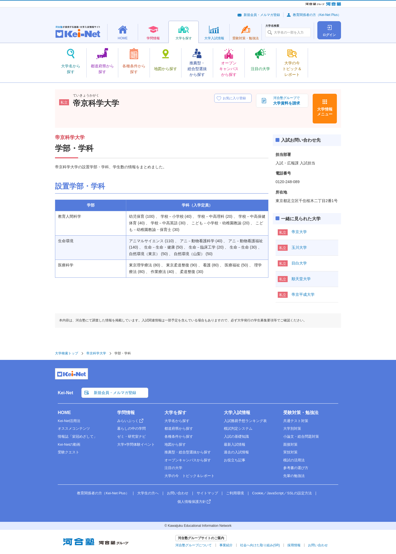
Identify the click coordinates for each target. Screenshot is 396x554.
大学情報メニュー (324, 111)
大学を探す (175, 412)
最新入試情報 (234, 444)
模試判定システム (238, 428)
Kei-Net (65, 392)
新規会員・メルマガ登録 (262, 15)
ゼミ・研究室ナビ (131, 436)
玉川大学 (299, 247)
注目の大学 (173, 468)
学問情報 (126, 412)
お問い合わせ (177, 493)
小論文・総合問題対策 (301, 436)
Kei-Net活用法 (69, 421)
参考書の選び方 (295, 468)
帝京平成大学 (303, 294)
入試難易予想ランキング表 (245, 421)
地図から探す (175, 444)
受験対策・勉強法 (300, 412)
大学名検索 (272, 25)
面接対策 (290, 444)
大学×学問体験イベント (136, 444)
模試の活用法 (294, 460)
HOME (64, 412)
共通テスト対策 (295, 421)
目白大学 (299, 263)
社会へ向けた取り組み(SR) (260, 545)
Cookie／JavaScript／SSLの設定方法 (282, 493)
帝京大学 (299, 232)
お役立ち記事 (234, 460)
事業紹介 (226, 545)
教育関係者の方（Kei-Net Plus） (317, 15)
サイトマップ (207, 493)
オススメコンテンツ (74, 428)
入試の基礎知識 (236, 436)
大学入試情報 (237, 412)
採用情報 (294, 545)
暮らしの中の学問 (131, 428)
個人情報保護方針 (191, 502)
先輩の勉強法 (294, 476)
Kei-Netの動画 (69, 444)
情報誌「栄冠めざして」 (77, 436)
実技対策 (290, 452)
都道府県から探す (178, 428)
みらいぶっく (128, 421)
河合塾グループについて (193, 545)
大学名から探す (176, 421)
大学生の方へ (148, 493)
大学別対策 (292, 428)
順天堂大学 (301, 279)
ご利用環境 (235, 493)
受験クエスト (68, 452)
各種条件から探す (178, 436)
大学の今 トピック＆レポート (189, 476)
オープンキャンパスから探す (187, 460)
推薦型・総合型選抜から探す (187, 452)
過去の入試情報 (236, 452)
